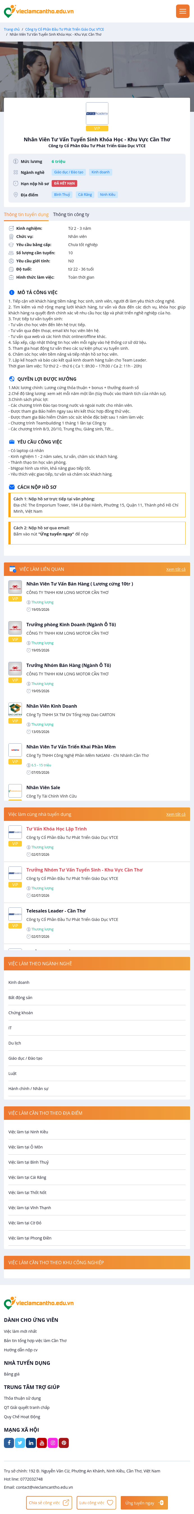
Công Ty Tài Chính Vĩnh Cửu (51, 796)
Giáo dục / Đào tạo (68, 172)
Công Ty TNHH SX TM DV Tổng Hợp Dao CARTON (70, 714)
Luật (12, 1073)
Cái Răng (85, 194)
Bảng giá (12, 1374)
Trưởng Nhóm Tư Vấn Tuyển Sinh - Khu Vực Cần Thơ (84, 870)
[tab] (26, 214)
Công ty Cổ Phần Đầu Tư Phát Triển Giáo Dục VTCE (64, 29)
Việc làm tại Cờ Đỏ (25, 1222)
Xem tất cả (176, 569)
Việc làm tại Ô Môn (25, 1147)
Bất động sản (20, 997)
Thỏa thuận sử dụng (22, 1398)
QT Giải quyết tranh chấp (27, 1407)
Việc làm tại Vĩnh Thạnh (29, 1207)
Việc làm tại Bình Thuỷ (28, 1162)
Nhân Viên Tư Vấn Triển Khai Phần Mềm (71, 747)
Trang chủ (12, 29)
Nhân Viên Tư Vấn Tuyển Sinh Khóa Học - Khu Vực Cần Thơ (97, 142)
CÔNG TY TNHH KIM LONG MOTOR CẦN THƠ (67, 592)
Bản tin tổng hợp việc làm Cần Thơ (35, 1340)
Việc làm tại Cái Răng (27, 1177)
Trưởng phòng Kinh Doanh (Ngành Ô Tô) (71, 624)
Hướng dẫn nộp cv (20, 1349)
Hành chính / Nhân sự (28, 1088)
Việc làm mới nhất (20, 1331)
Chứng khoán (20, 1012)
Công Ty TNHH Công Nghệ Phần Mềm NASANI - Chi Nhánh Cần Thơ (87, 755)
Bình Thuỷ (62, 194)
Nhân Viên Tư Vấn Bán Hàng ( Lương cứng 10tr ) (79, 584)
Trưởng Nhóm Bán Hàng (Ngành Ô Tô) (68, 665)
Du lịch (14, 1043)
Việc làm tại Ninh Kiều (28, 1131)
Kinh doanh (100, 172)
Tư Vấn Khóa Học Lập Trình (56, 829)
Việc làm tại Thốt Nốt (27, 1192)
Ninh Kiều (107, 194)
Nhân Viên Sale (43, 787)
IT (10, 1027)
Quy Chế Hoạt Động (22, 1416)
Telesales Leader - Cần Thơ (56, 911)
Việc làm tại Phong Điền (29, 1238)
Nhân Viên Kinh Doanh (51, 706)
